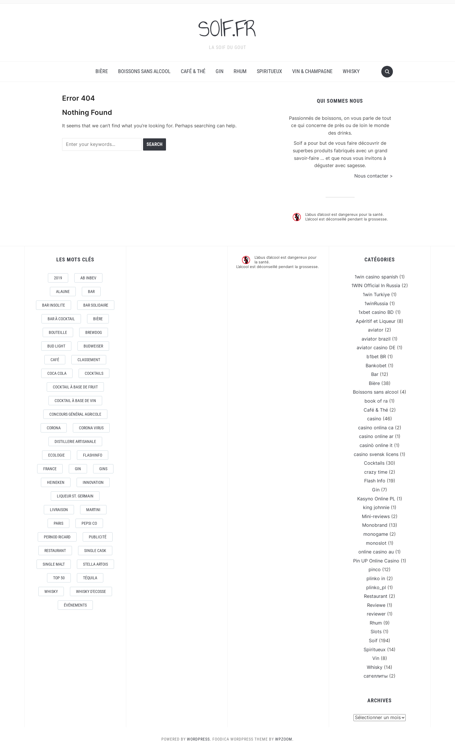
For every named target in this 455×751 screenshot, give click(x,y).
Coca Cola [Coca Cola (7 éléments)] (56, 373)
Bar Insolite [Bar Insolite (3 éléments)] (53, 305)
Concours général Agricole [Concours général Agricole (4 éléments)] (75, 414)
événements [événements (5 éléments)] (75, 604)
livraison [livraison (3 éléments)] (59, 509)
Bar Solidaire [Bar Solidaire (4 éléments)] (95, 305)
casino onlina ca (375, 427)
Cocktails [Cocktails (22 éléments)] (94, 373)
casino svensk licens (376, 454)
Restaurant (375, 596)
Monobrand (374, 525)
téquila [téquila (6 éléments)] (90, 577)
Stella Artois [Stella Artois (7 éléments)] (95, 564)
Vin (375, 658)
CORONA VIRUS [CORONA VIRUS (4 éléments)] (91, 427)
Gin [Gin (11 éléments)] (78, 468)
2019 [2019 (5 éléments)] (58, 277)
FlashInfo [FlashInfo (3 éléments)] (92, 455)
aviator (375, 329)
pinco (375, 569)
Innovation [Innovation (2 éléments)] (93, 482)
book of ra (376, 400)
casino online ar (376, 436)
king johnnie (376, 507)
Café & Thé (193, 71)
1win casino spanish (376, 276)
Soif (373, 640)
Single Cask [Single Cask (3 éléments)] (95, 550)
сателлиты (376, 676)
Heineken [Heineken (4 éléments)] (55, 482)
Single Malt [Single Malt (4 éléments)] (54, 564)
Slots (376, 631)
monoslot (376, 543)
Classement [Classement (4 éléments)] (88, 359)
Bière (101, 71)
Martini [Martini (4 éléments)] (93, 509)
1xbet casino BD (376, 312)
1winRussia (376, 303)
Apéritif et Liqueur (376, 321)
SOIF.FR (227, 28)
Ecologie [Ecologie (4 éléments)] (56, 455)
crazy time (375, 472)
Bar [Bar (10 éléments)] (91, 291)
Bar (374, 374)
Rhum (240, 71)
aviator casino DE (376, 347)
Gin (219, 71)
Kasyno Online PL (376, 498)
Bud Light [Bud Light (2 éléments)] (56, 345)
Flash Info (374, 481)
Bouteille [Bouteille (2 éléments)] (58, 332)
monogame (375, 534)
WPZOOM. (284, 738)
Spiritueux (269, 71)
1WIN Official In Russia (375, 285)
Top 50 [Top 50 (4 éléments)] (59, 577)
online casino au (376, 551)
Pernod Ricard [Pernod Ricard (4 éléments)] (57, 536)
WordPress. (199, 738)
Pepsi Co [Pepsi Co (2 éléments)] (89, 523)
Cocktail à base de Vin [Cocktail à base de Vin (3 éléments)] (75, 400)
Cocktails (374, 463)
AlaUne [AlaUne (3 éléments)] (63, 291)
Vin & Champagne (312, 71)
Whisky (351, 71)
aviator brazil (376, 338)
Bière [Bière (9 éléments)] (98, 318)
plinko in (375, 578)
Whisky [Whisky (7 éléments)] (51, 591)
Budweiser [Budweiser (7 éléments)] (93, 345)
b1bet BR (376, 356)
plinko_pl (376, 587)
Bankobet (376, 365)
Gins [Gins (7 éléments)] (103, 468)
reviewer (376, 613)
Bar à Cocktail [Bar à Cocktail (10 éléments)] (61, 318)
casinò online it (376, 445)
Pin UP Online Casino (376, 560)
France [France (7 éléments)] (50, 468)
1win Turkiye (376, 294)
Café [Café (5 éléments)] (54, 359)
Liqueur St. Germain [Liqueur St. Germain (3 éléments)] (75, 495)
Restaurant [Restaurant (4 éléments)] (55, 550)
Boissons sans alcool (144, 71)
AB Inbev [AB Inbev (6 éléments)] (88, 277)
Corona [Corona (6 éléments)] (54, 427)
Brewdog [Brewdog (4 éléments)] (93, 332)
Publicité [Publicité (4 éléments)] (97, 536)
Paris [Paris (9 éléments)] (58, 523)
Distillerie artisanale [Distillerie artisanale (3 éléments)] (75, 441)
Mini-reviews (376, 516)
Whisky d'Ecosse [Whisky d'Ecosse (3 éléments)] (91, 591)
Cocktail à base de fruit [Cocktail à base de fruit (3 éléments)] (75, 386)
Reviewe (376, 605)
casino (374, 418)
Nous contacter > (373, 175)
